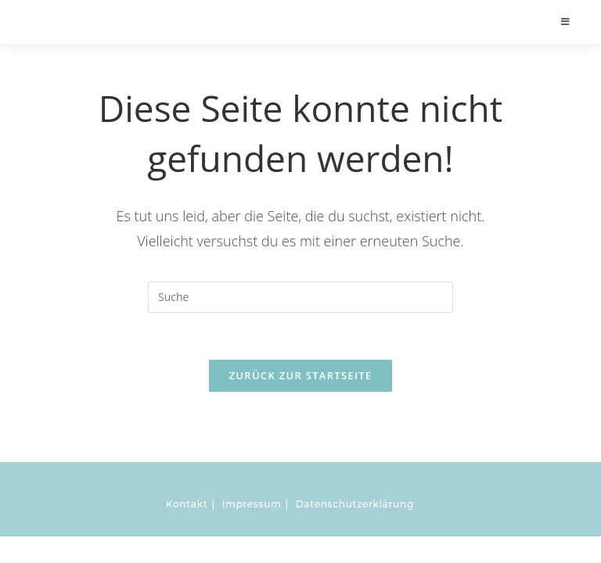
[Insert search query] (300, 297)
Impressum (252, 504)
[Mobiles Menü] (566, 21)
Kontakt (186, 504)
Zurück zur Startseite (300, 375)
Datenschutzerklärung (355, 504)
